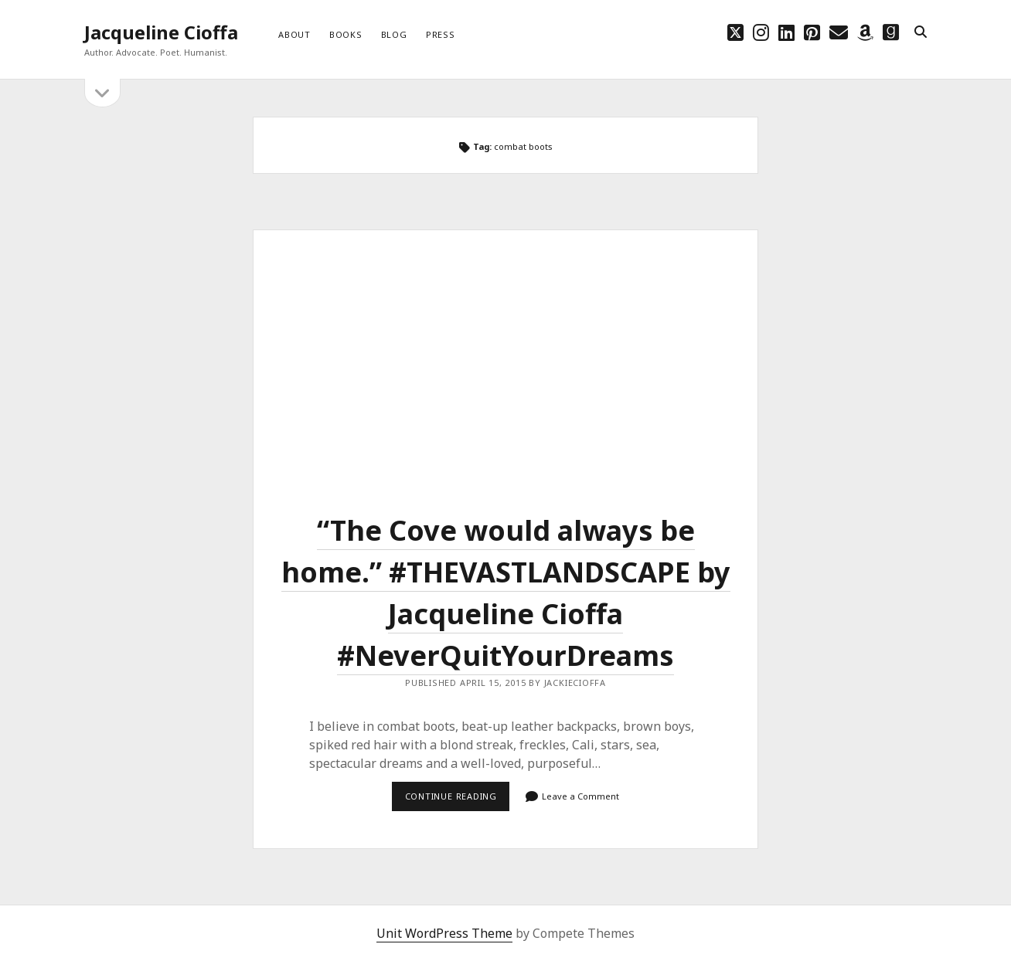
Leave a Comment (580, 796)
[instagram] (761, 32)
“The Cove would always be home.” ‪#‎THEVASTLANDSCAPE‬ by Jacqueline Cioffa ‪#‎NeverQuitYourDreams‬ (505, 356)
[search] (920, 32)
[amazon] (865, 32)
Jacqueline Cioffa (161, 32)
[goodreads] (891, 32)
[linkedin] (786, 32)
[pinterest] (812, 32)
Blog (394, 34)
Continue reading (457, 800)
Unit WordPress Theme (444, 933)
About (294, 34)
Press (440, 34)
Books (346, 34)
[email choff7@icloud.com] (838, 32)
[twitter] (735, 32)
